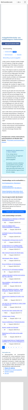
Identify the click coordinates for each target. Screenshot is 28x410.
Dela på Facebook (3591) (10, 43)
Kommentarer (8, 55)
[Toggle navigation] (25, 2)
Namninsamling (7, 48)
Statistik (18, 55)
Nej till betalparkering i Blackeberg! (11, 183)
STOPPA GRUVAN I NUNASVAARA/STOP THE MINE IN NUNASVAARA (11, 188)
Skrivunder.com (6, 2)
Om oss (7, 373)
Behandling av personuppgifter (12, 58)
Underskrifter (10, 52)
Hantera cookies (9, 371)
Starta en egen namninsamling (14, 211)
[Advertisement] (14, 21)
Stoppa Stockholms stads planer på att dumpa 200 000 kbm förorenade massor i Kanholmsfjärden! (13, 193)
